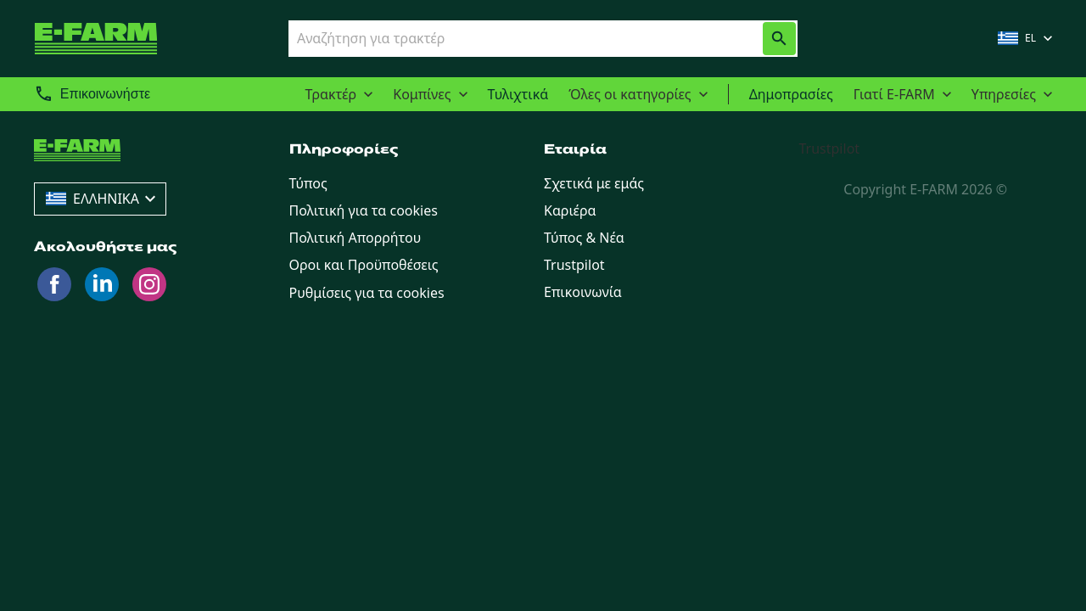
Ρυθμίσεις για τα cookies (367, 292)
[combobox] (511, 38)
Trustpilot (829, 148)
